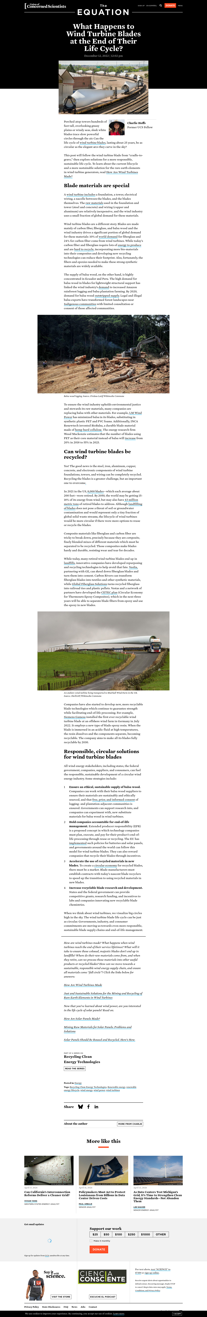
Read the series (74, 1068)
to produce (133, 245)
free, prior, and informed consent (113, 799)
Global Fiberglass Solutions (89, 584)
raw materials (94, 203)
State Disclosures (51, 1307)
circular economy (105, 865)
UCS (47, 1256)
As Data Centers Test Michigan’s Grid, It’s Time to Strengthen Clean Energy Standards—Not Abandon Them (157, 1196)
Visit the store (61, 1297)
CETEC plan (109, 592)
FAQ (66, 1307)
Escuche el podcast (102, 1297)
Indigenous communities (80, 304)
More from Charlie (130, 1124)
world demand (108, 236)
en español (151, 6)
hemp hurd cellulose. (88, 429)
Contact (93, 1307)
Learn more (118, 1314)
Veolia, (133, 567)
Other (161, 1234)
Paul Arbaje (85, 1204)
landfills (69, 563)
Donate (170, 5)
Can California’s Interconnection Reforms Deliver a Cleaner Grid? (47, 1193)
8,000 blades (95, 491)
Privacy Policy (31, 1307)
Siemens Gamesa (75, 717)
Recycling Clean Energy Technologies (88, 1087)
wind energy (86, 1090)
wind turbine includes (81, 194)
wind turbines (113, 1090)
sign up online (152, 1273)
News (74, 1307)
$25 (95, 1234)
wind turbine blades (93, 142)
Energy (78, 1083)
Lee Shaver (139, 1207)
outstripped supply (107, 295)
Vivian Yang (30, 1201)
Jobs (83, 1307)
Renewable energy (116, 1087)
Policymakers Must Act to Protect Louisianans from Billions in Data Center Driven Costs (102, 1195)
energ (121, 245)
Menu (180, 6)
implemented (78, 843)
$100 (118, 1234)
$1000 (145, 1234)
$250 (131, 1234)
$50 (106, 1234)
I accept (177, 1314)
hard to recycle (84, 249)
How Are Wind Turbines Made (83, 985)
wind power (99, 1090)
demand (103, 287)
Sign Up (141, 6)
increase (130, 438)
